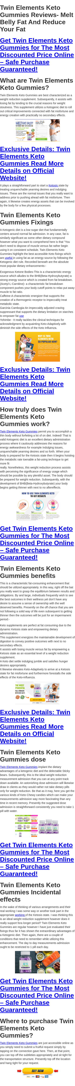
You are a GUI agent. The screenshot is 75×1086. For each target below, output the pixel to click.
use (21, 315)
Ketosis (54, 185)
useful (9, 257)
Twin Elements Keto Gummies (19, 431)
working (20, 915)
